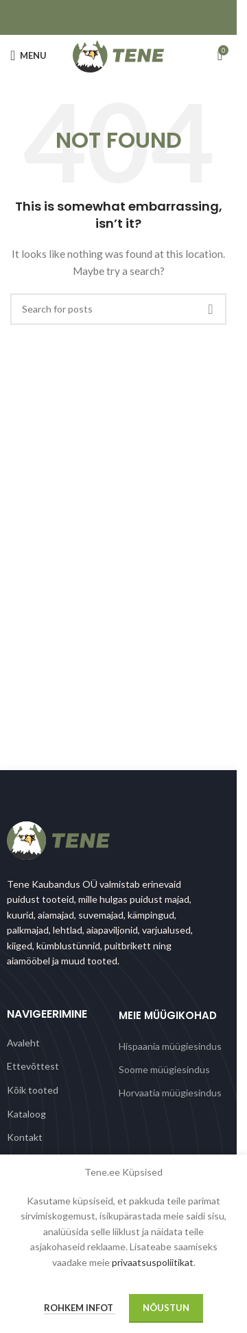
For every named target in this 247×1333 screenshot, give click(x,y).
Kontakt (25, 1137)
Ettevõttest (33, 1066)
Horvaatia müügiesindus (170, 1092)
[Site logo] (118, 54)
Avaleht (23, 1042)
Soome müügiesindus (164, 1069)
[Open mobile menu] (28, 55)
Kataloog (26, 1114)
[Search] (118, 309)
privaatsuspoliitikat (152, 1262)
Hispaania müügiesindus (170, 1046)
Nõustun (166, 1307)
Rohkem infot (79, 1307)
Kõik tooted (32, 1090)
